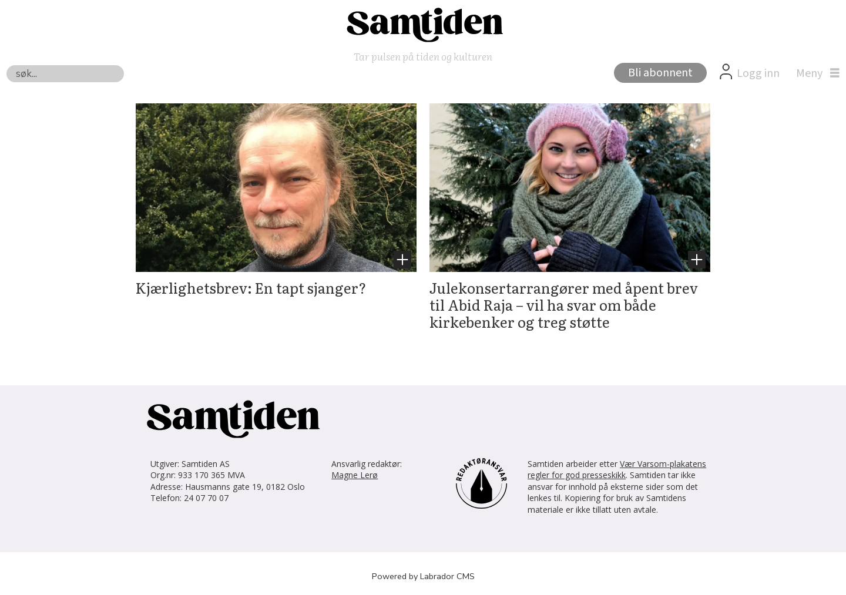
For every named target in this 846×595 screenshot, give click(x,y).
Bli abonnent (660, 73)
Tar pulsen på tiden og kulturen (423, 56)
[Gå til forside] (423, 24)
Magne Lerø (354, 474)
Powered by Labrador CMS (423, 576)
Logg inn (758, 73)
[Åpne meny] (815, 73)
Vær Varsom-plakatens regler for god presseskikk (617, 469)
